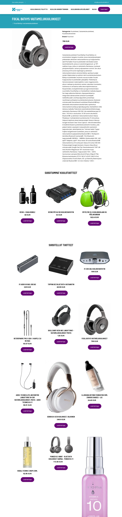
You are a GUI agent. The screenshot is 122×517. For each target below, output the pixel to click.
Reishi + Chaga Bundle (27, 212)
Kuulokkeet (75, 31)
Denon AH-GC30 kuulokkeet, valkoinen (61, 417)
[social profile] (25, 2)
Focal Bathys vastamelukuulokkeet (95, 338)
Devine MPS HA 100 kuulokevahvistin (61, 212)
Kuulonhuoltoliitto (39, 9)
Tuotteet (104, 9)
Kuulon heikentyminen (59, 9)
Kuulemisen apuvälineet (80, 9)
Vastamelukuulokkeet (86, 31)
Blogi (94, 9)
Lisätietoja (69, 47)
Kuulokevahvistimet (68, 34)
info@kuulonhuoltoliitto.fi (101, 2)
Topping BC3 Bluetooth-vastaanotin (61, 284)
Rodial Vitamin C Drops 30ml (27, 471)
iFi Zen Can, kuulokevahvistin (94, 269)
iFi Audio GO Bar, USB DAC (27, 284)
